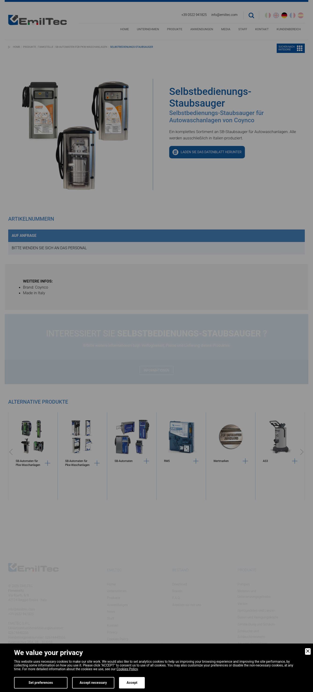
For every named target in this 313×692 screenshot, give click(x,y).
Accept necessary (93, 683)
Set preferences (41, 683)
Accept (132, 683)
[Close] (308, 651)
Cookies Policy (127, 669)
